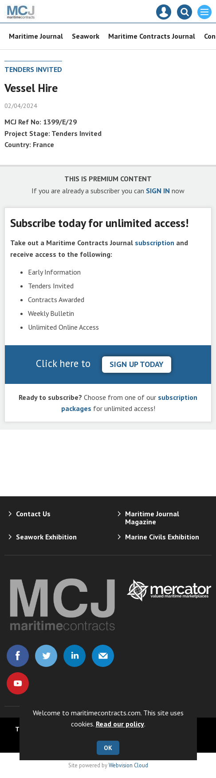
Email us (102, 655)
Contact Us (33, 513)
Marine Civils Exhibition (162, 536)
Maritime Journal (36, 36)
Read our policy (120, 723)
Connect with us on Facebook (17, 655)
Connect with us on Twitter (46, 655)
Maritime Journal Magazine (152, 517)
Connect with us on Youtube (17, 683)
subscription (154, 242)
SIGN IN (158, 190)
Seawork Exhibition (46, 536)
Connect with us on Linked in (74, 655)
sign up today (137, 364)
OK (108, 748)
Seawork (85, 36)
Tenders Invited (33, 69)
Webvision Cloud (128, 765)
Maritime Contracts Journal (151, 36)
